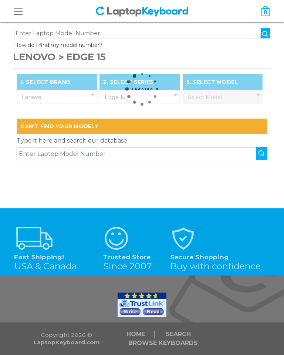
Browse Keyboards (163, 343)
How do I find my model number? (58, 45)
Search (178, 334)
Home (135, 334)
